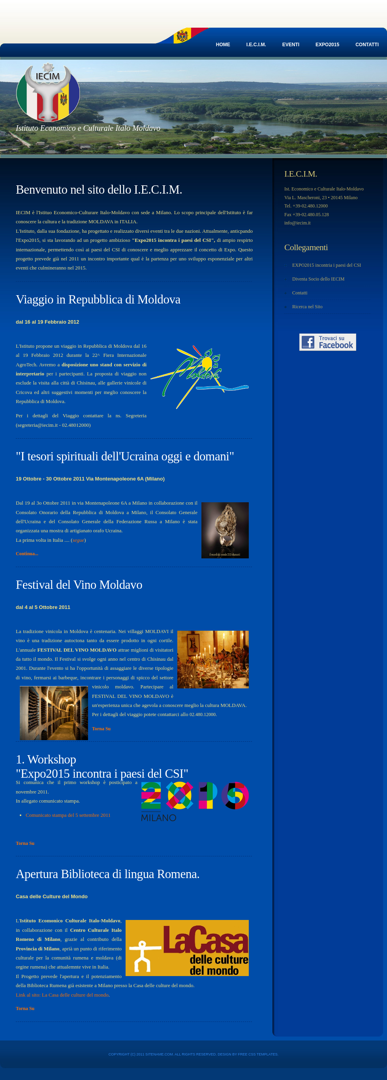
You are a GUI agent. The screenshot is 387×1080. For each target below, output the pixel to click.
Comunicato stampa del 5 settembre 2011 (68, 815)
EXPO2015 (327, 44)
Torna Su (101, 728)
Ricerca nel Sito (307, 306)
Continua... (27, 553)
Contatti (367, 44)
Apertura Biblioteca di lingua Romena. (108, 874)
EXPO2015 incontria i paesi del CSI (326, 265)
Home (223, 44)
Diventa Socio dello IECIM (318, 279)
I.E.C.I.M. (256, 44)
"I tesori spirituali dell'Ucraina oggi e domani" (125, 456)
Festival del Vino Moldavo (79, 585)
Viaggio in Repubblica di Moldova (98, 299)
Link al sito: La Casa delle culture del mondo (62, 995)
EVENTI (290, 44)
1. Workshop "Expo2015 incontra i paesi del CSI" (102, 766)
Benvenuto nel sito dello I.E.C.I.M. (99, 189)
